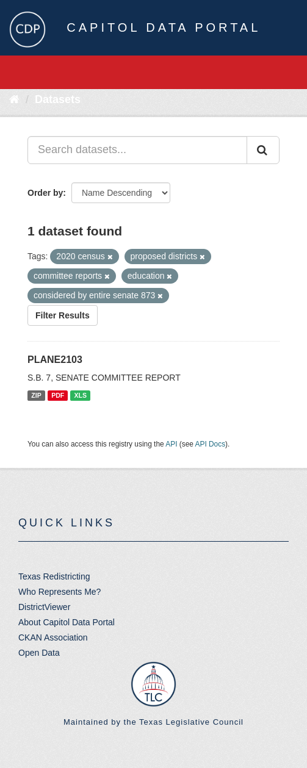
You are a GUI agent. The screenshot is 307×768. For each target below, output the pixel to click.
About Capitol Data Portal (66, 622)
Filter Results (62, 315)
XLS (80, 395)
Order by (45, 193)
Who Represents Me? (59, 592)
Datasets (58, 99)
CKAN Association (53, 637)
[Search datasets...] (137, 150)
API (171, 444)
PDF (57, 395)
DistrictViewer (44, 607)
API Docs (210, 444)
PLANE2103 (54, 359)
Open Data (39, 653)
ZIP (36, 395)
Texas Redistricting (54, 576)
